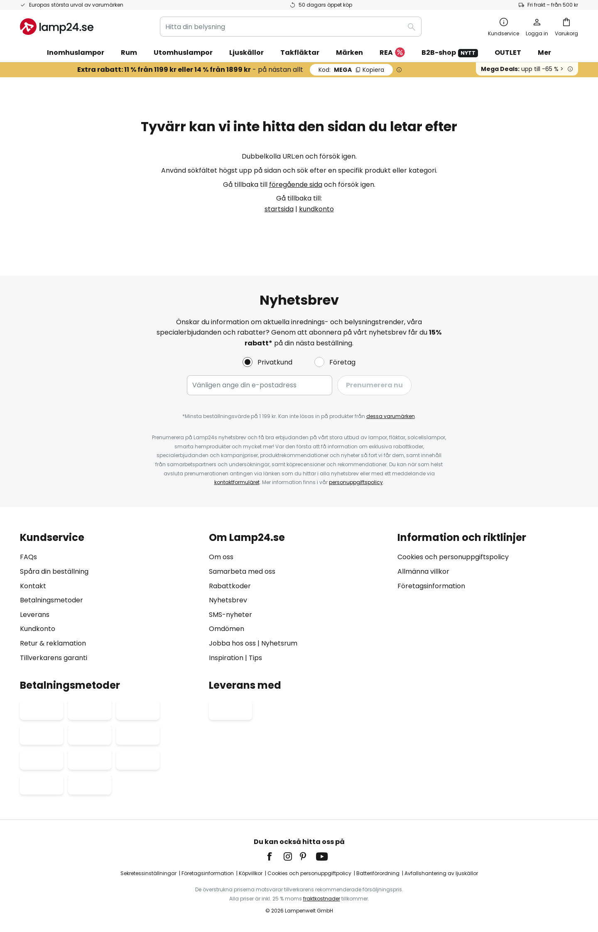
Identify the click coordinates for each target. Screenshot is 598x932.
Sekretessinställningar (148, 873)
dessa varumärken (390, 416)
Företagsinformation (431, 586)
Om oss (221, 557)
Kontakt (33, 586)
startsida (279, 209)
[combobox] (290, 26)
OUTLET (508, 52)
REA (392, 53)
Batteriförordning (377, 873)
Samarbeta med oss (242, 571)
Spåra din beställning (54, 571)
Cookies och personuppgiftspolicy (453, 557)
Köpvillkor (250, 873)
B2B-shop (450, 52)
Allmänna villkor (423, 571)
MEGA (351, 70)
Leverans (34, 614)
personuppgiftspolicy (356, 482)
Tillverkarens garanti (53, 658)
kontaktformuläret (237, 482)
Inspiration (226, 658)
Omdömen (226, 629)
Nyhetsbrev (228, 600)
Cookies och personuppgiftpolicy (309, 873)
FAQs (28, 557)
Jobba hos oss (232, 643)
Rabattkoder (230, 586)
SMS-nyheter (230, 614)
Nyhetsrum (279, 643)
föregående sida (295, 184)
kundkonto (316, 209)
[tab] (110, 597)
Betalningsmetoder (51, 600)
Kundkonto (37, 629)
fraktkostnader (321, 898)
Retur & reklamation (53, 643)
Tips (255, 658)
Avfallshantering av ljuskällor (441, 873)
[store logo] (56, 26)
